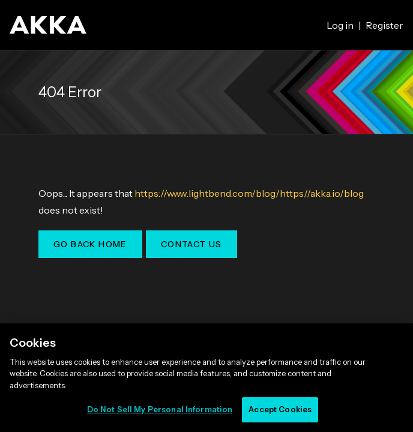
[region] (206, 377)
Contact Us (191, 244)
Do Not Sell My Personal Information (160, 409)
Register (384, 25)
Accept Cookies (280, 409)
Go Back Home (90, 244)
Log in (340, 25)
